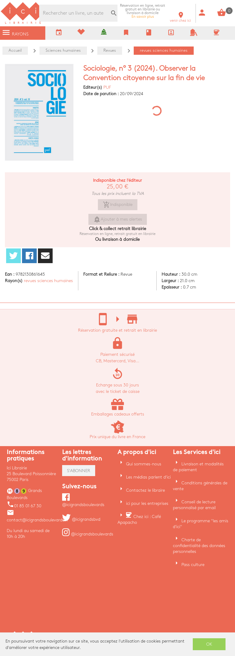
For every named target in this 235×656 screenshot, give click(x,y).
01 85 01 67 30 (24, 506)
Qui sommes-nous (143, 464)
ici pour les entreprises (147, 503)
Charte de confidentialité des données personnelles (199, 546)
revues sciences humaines (48, 281)
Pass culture (192, 565)
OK (209, 644)
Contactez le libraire (145, 490)
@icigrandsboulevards (87, 534)
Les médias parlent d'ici (148, 477)
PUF (107, 87)
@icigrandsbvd (81, 519)
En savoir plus (142, 11)
